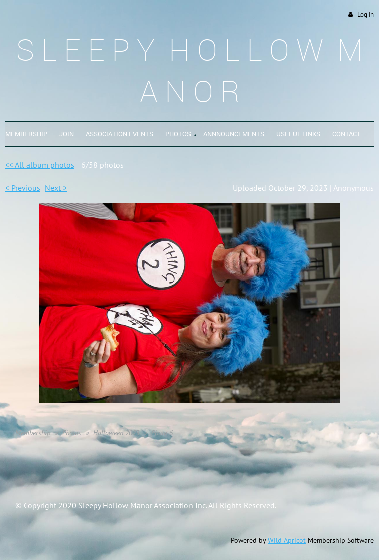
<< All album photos (39, 165)
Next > (56, 188)
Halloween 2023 (116, 432)
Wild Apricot (287, 540)
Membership (32, 432)
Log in (365, 14)
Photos (71, 432)
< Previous (22, 188)
